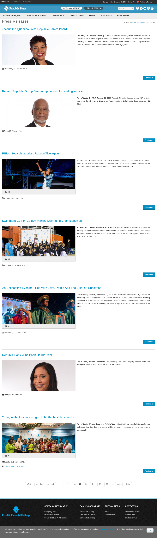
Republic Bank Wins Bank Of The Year (27, 354)
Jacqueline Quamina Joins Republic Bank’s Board (34, 29)
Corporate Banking (87, 518)
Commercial (16, 2)
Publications (110, 515)
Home (136, 22)
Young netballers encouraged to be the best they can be (38, 417)
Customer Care (131, 518)
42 (100, 484)
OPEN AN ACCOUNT (71, 8)
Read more (149, 78)
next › (119, 484)
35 (53, 484)
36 (60, 484)
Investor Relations (51, 515)
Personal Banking (87, 512)
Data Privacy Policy (108, 529)
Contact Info (130, 515)
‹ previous (39, 484)
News (141, 22)
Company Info (108, 2)
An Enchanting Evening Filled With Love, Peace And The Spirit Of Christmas (51, 287)
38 (74, 484)
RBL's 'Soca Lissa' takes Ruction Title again (30, 153)
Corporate (27, 2)
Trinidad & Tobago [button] (147, 2)
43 (107, 484)
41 (93, 484)
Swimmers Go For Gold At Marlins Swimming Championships (42, 220)
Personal (5, 2)
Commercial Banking (88, 515)
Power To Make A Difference (14, 466)
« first (29, 484)
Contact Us (131, 2)
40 (86, 484)
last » (128, 484)
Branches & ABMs (120, 2)
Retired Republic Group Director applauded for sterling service (42, 91)
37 (67, 484)
